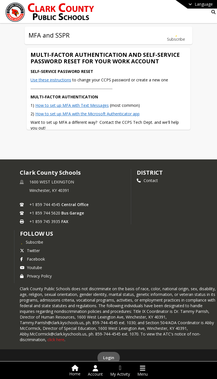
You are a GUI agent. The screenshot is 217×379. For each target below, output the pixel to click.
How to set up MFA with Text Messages (70, 105)
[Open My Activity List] (120, 371)
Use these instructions (49, 80)
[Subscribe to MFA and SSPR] (176, 35)
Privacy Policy (36, 276)
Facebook (32, 259)
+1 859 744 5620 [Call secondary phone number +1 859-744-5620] (44, 213)
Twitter (30, 250)
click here (55, 339)
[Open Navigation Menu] (142, 371)
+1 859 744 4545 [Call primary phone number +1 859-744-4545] (44, 204)
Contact (147, 180)
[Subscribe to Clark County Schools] (31, 242)
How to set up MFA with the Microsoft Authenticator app (86, 113)
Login (108, 357)
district (150, 172)
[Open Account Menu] (95, 371)
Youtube (31, 267)
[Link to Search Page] (212, 12)
